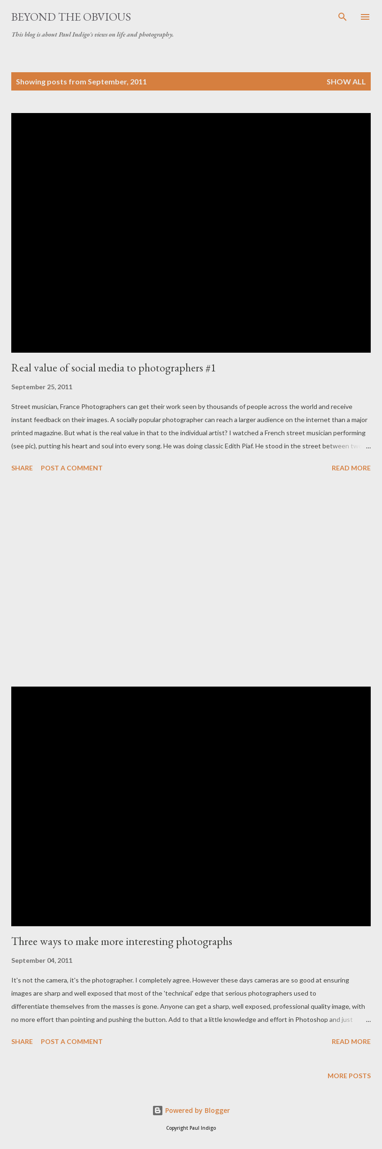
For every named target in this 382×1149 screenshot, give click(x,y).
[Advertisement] (191, 581)
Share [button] (22, 468)
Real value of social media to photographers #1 (113, 367)
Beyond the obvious (71, 16)
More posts (349, 1076)
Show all (346, 81)
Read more (351, 468)
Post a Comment (72, 468)
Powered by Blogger (191, 1110)
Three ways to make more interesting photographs (121, 941)
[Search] (342, 17)
